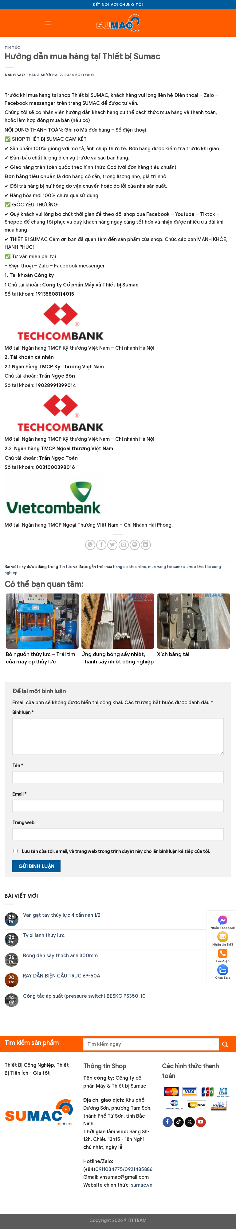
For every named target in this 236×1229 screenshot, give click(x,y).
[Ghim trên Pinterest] (135, 545)
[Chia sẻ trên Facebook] (101, 545)
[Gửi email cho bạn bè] (124, 545)
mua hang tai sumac (166, 566)
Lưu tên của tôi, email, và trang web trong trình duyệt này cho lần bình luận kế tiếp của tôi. (116, 851)
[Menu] (48, 22)
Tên (17, 765)
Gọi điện (223, 955)
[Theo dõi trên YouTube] (201, 1122)
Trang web (23, 822)
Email (19, 794)
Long (88, 75)
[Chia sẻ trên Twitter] (112, 545)
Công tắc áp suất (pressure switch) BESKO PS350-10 (84, 996)
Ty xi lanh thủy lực (44, 936)
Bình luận (22, 712)
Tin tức (12, 47)
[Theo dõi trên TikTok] (179, 1122)
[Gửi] (225, 1044)
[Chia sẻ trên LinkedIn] (146, 545)
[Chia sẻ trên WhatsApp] (90, 545)
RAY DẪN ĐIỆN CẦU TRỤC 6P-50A (61, 976)
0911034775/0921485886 (123, 1169)
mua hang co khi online (125, 566)
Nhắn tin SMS (222, 939)
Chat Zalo (222, 972)
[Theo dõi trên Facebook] (168, 1122)
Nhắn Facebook (222, 922)
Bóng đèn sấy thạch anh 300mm (60, 956)
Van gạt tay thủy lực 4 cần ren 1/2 (61, 915)
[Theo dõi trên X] (190, 1122)
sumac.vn (141, 1185)
